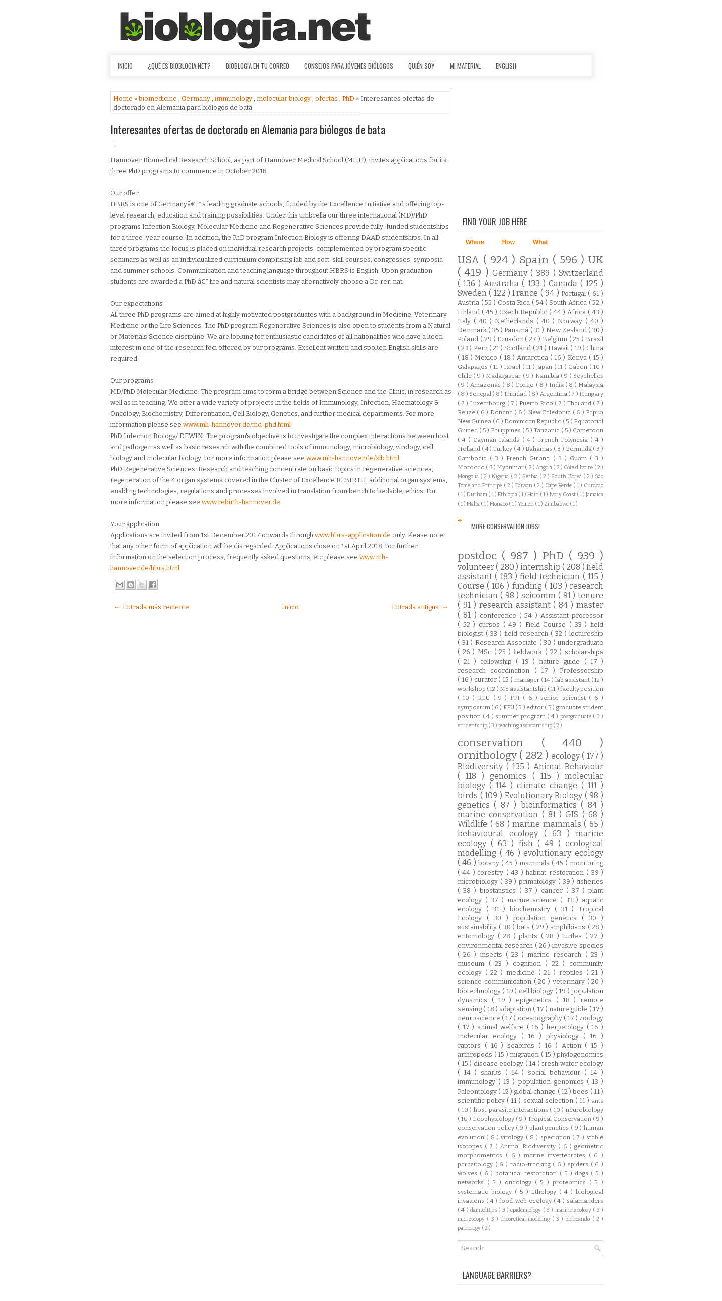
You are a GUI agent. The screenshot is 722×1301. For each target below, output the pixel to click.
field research (527, 633)
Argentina (554, 393)
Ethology (545, 1191)
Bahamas (539, 448)
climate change (549, 785)
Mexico (487, 357)
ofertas (327, 98)
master (589, 605)
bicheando (578, 1219)
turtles (573, 936)
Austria (469, 302)
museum (473, 963)
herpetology (567, 1027)
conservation (500, 743)
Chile (465, 375)
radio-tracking (531, 1164)
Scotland (518, 348)
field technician (551, 576)
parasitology (476, 1164)
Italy (466, 321)
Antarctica (533, 357)
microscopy (472, 1219)
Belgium (556, 339)
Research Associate (507, 642)
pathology (470, 1228)
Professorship (581, 670)
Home (123, 98)
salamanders (585, 1200)
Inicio (125, 66)
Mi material (465, 66)
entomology (478, 936)
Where (475, 242)
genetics (476, 805)
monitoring (586, 863)
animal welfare (501, 1027)
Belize (467, 412)
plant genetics (550, 1127)
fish (528, 843)
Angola (544, 467)
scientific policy (482, 1100)
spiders (579, 1164)
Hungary (591, 393)
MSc (486, 652)
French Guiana (529, 458)
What (540, 242)
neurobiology (584, 1109)
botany (489, 863)
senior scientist (564, 697)
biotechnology (480, 991)
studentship (473, 725)
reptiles (572, 972)
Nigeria (501, 476)
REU (485, 697)
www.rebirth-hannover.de (241, 502)
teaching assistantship (525, 725)
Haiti (533, 494)
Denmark (473, 330)
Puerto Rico (537, 403)
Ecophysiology (494, 1118)
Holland (470, 448)
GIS (573, 814)
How (508, 242)
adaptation (516, 1009)
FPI (516, 697)
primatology (538, 881)
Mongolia (469, 476)
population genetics (547, 918)
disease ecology (499, 1063)
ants (597, 1100)
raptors (471, 1045)
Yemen (526, 504)
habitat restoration (556, 872)
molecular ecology (489, 1036)
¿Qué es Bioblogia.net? (179, 66)
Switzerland (581, 273)
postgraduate (576, 716)
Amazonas (486, 384)
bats (524, 927)
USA (470, 260)
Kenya (578, 357)
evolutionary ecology (563, 853)
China (594, 348)
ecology (566, 756)
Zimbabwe (557, 504)
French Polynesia (564, 439)
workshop (472, 688)
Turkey (503, 448)
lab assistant (573, 679)
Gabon (578, 366)
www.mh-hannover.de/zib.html (352, 458)
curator (486, 679)
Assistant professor (571, 615)
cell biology (537, 991)
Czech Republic (524, 312)
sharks (493, 1072)
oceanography (541, 1018)
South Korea (567, 476)
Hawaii (559, 348)
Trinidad (516, 393)
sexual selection (549, 1100)
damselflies (484, 1210)
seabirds (522, 1045)
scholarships (584, 652)
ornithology (488, 755)
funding (528, 586)
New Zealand (567, 330)
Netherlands (515, 321)
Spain (536, 260)
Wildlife (474, 824)
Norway (571, 321)
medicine (522, 972)
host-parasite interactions (512, 1109)
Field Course (547, 624)
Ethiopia (508, 494)
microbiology (479, 881)
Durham (477, 494)
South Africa (568, 302)
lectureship (586, 633)
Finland (470, 312)
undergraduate (580, 642)
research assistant (516, 605)
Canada (564, 283)
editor (535, 707)
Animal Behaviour (568, 766)
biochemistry (532, 909)
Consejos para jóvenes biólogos (348, 66)
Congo (525, 384)
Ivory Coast (563, 494)
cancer (553, 890)
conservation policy (487, 1127)
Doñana (502, 412)
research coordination (496, 670)
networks (472, 1182)
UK (595, 260)
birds (469, 795)
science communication (496, 981)
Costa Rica (515, 302)
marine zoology (574, 1210)
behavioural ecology (501, 833)
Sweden (473, 293)
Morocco (472, 467)
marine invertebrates (556, 1155)
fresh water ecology (572, 1063)
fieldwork (529, 652)
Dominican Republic (533, 421)
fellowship (498, 661)
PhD (349, 98)
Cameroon (588, 430)
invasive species (577, 945)
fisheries (590, 881)
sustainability (478, 927)
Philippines (506, 430)
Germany (197, 98)
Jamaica (594, 494)
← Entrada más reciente (151, 607)
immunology (234, 98)
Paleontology (478, 1091)
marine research (556, 954)
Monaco (499, 504)
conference (499, 615)
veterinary (570, 981)
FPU (509, 707)
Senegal (480, 393)
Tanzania (547, 430)
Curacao (593, 485)
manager (527, 679)
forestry (492, 872)
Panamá (517, 330)
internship (541, 567)
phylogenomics (580, 1054)
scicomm (539, 595)
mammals (535, 863)
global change (536, 1091)
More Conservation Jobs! (505, 526)
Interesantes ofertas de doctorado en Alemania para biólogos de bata (247, 129)
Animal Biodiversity (529, 1146)
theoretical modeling (526, 1219)
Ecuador (511, 339)
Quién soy (421, 66)
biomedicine (158, 98)
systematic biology (486, 1191)
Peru (481, 348)
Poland (469, 339)
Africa (577, 312)
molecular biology (284, 98)
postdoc (480, 556)
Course (472, 586)
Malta (474, 504)
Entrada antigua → (420, 607)
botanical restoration (527, 1173)
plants (530, 936)
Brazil (594, 339)
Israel (513, 366)
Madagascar (504, 375)
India (557, 384)
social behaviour (556, 1072)
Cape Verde (559, 485)
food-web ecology (526, 1200)
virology (513, 1137)
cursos (491, 624)
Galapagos (474, 366)
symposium (474, 707)
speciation (556, 1137)
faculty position (581, 688)
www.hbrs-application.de (353, 535)
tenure (590, 595)
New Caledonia (550, 412)
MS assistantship (524, 688)
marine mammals (548, 824)
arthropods (476, 1054)
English (506, 66)
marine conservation (500, 814)
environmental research (496, 945)
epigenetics (536, 1000)
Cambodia (474, 458)
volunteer (477, 567)
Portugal (574, 293)
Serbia (530, 476)
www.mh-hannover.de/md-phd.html (237, 424)
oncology (520, 1182)
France (526, 293)
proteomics (571, 1182)
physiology (564, 1036)
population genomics (552, 1082)
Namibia (548, 375)
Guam (580, 458)
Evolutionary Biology (545, 795)
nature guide (561, 661)
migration (525, 1054)
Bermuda (579, 448)
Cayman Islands (497, 439)
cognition (529, 963)
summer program (521, 716)
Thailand (580, 403)
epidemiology (526, 1210)
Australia (503, 283)
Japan (545, 366)
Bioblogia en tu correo (257, 66)
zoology (591, 1018)
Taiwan (524, 485)
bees (581, 1091)
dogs (583, 1173)
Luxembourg (488, 403)
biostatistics (499, 890)
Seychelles (588, 375)
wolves (469, 1173)
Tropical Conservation (560, 1118)
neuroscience (480, 1018)
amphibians (568, 927)
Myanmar (511, 467)
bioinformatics (551, 805)
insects (493, 954)
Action (573, 1045)
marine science (534, 900)
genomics (511, 776)
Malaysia (590, 384)
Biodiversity (482, 766)
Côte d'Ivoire (579, 467)
